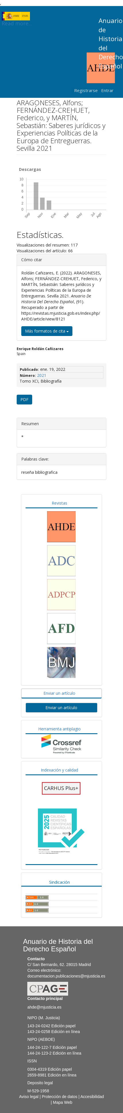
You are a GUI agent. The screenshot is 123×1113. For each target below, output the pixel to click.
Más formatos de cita (47, 331)
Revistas (59, 503)
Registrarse (86, 90)
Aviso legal (29, 1096)
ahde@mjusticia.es (44, 1007)
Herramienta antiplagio (59, 729)
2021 (41, 375)
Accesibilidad (92, 1096)
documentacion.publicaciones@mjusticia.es (66, 976)
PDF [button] (24, 399)
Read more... (17, 16)
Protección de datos (59, 1096)
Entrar (107, 90)
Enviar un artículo (59, 693)
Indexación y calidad (59, 770)
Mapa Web (62, 1102)
